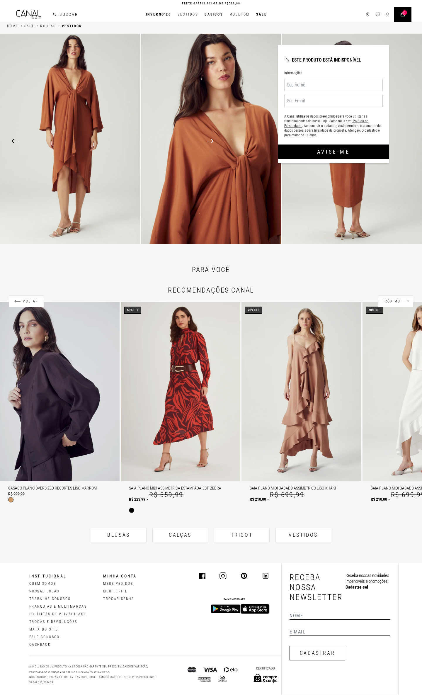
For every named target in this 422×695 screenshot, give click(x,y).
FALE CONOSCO (44, 637)
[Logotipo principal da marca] (28, 14)
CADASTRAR (317, 653)
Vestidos (188, 14)
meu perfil (115, 591)
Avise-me (333, 152)
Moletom (239, 14)
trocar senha (118, 599)
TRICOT (242, 535)
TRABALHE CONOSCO (50, 599)
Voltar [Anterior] (30, 301)
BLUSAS (118, 535)
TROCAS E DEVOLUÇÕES (53, 622)
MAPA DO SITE (43, 629)
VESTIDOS (303, 535)
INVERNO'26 (158, 14)
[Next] (308, 141)
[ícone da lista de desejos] (378, 14)
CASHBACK (40, 645)
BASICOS (214, 14)
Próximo (391, 301)
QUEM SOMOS (42, 584)
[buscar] (54, 14)
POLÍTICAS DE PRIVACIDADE (57, 614)
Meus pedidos (118, 584)
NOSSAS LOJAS (44, 591)
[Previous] (15, 141)
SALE (261, 14)
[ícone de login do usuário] (387, 14)
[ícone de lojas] (367, 14)
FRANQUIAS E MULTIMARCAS (58, 606)
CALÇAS (180, 535)
